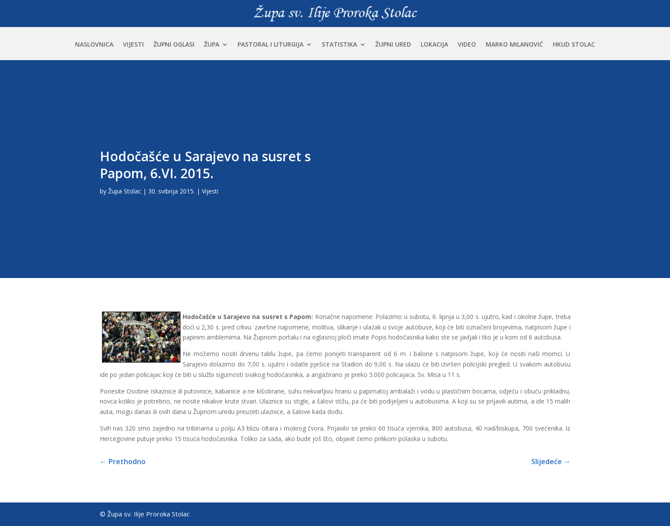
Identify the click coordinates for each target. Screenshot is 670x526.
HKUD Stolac (574, 44)
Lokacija (434, 44)
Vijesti (133, 44)
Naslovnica (94, 44)
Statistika (339, 44)
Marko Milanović (514, 44)
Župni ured (393, 44)
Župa (211, 44)
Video (467, 44)
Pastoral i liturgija (270, 44)
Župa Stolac (124, 191)
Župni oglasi (173, 44)
